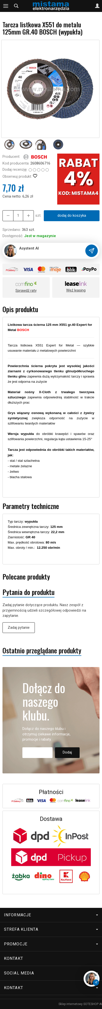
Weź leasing (76, 290)
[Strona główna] (51, 6)
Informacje (51, 915)
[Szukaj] (16, 6)
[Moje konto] (97, 6)
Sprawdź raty (26, 290)
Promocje (51, 944)
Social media (51, 973)
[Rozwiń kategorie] (5, 6)
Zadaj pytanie (19, 627)
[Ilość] (18, 215)
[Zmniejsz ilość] (28, 215)
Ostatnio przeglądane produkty (41, 650)
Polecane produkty (26, 577)
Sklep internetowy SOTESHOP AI (80, 1004)
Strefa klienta (51, 929)
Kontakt (13, 958)
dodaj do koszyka (71, 215)
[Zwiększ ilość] (7, 215)
